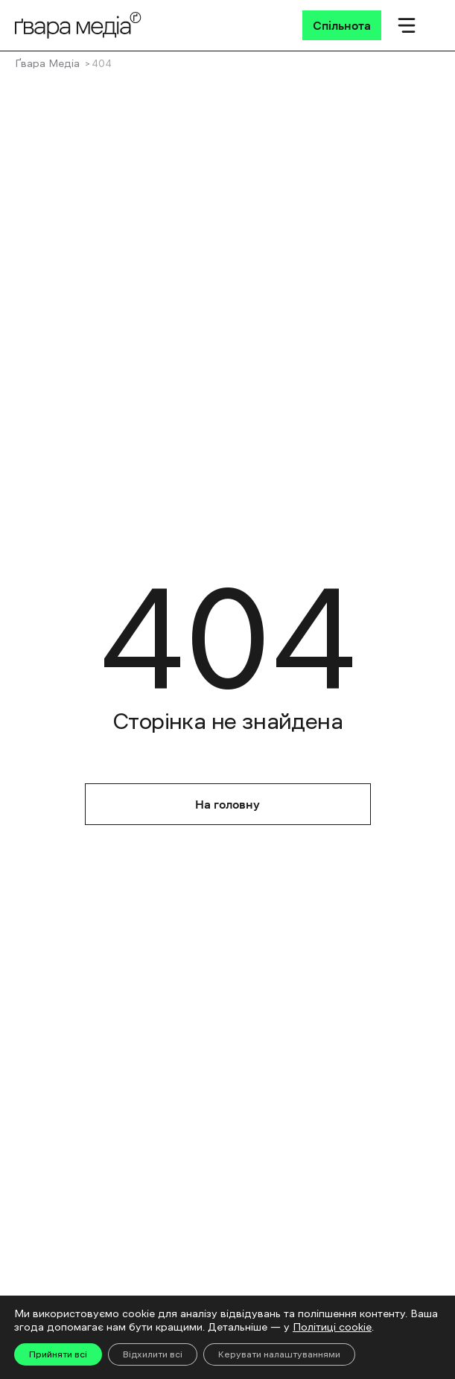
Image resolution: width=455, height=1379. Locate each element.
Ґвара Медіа (47, 63)
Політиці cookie (332, 1327)
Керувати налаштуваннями (279, 1354)
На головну (227, 804)
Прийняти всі (58, 1354)
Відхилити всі (152, 1354)
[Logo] (78, 25)
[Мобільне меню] (406, 25)
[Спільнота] (341, 25)
